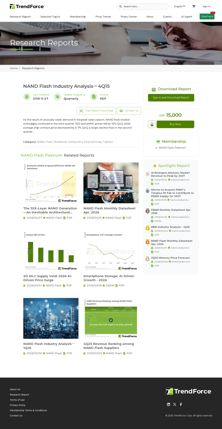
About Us (15, 389)
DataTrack (207, 16)
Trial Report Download (96, 111)
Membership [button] (78, 16)
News (150, 16)
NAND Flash (45, 141)
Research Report (20, 16)
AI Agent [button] (186, 16)
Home (14, 68)
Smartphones (93, 141)
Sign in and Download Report (171, 97)
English (179, 6)
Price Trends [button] (103, 16)
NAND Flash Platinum (172, 147)
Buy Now (175, 124)
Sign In (206, 6)
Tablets (108, 141)
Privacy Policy (17, 405)
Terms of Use (17, 400)
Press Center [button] (129, 16)
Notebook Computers (68, 141)
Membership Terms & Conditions (28, 410)
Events (167, 16)
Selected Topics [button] (50, 16)
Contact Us (128, 111)
